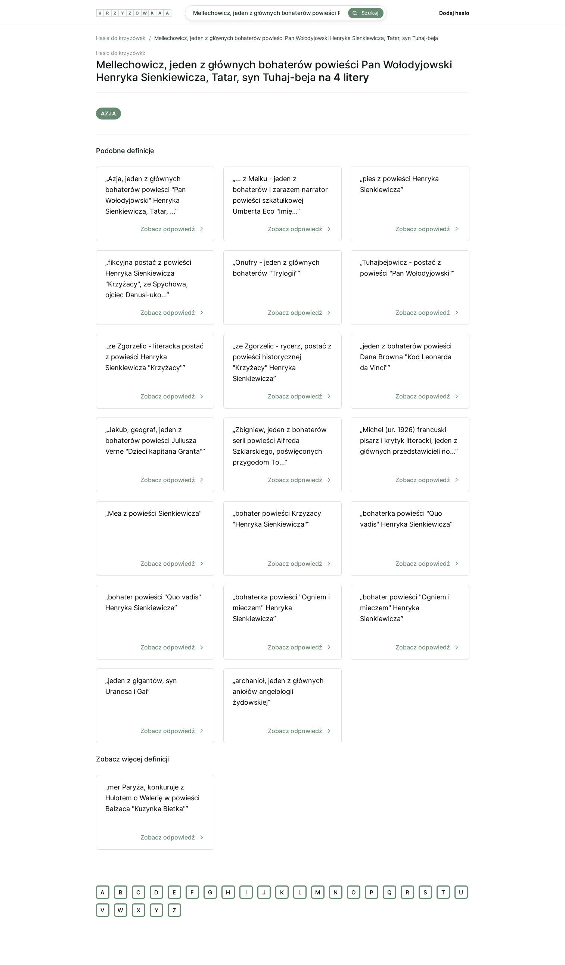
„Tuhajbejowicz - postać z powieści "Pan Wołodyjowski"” (410, 288)
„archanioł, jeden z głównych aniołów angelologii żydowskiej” (282, 706)
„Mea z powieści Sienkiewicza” (155, 539)
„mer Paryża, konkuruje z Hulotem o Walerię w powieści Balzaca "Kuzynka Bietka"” (155, 813)
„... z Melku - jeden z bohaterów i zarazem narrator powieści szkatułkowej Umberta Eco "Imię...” (282, 204)
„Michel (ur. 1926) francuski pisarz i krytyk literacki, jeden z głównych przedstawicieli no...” (410, 455)
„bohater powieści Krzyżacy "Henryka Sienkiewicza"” (282, 539)
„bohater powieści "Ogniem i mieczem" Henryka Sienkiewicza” (410, 622)
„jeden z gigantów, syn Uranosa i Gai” (155, 706)
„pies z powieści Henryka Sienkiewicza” (410, 204)
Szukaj (366, 13)
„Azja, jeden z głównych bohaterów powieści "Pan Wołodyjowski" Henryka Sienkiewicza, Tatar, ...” (155, 204)
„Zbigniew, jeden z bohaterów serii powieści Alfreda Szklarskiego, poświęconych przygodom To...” (282, 455)
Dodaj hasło (454, 13)
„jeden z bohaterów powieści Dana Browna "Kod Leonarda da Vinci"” (410, 371)
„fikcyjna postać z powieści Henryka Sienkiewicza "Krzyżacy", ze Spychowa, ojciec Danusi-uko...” (155, 288)
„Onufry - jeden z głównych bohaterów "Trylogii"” (282, 288)
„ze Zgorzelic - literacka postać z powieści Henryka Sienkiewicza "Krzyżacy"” (155, 371)
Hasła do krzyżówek (121, 38)
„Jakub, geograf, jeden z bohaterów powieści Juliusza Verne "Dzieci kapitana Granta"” (155, 455)
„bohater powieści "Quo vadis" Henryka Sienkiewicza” (155, 622)
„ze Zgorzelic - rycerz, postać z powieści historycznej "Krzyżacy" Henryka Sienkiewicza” (282, 371)
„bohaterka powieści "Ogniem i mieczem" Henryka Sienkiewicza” (282, 622)
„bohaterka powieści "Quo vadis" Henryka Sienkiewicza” (410, 539)
